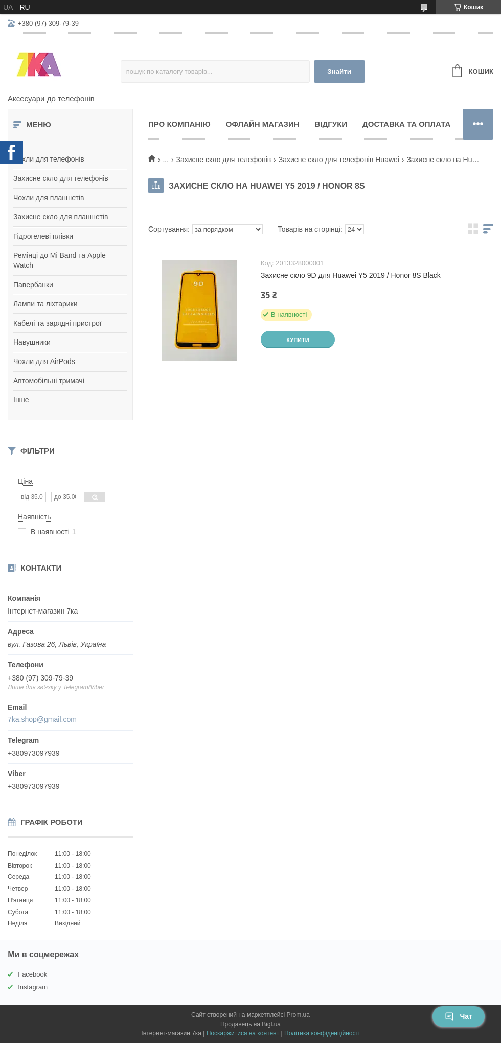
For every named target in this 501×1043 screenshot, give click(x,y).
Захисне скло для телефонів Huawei (339, 159)
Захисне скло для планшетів (60, 217)
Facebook (32, 974)
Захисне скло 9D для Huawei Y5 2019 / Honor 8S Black (351, 275)
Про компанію (179, 124)
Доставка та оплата (406, 124)
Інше (21, 400)
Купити (297, 340)
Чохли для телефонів (48, 159)
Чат (458, 1016)
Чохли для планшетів (48, 198)
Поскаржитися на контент (243, 1033)
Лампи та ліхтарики (45, 304)
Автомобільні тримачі (48, 381)
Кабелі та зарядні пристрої (57, 323)
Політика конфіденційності (322, 1033)
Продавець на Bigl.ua (250, 1024)
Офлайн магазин (263, 124)
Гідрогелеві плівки (43, 236)
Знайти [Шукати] (339, 71)
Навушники (32, 342)
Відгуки (331, 124)
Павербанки (33, 285)
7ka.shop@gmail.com (42, 719)
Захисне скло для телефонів (60, 178)
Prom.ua (298, 1014)
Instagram (33, 987)
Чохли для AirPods (44, 361)
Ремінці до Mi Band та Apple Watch (59, 260)
